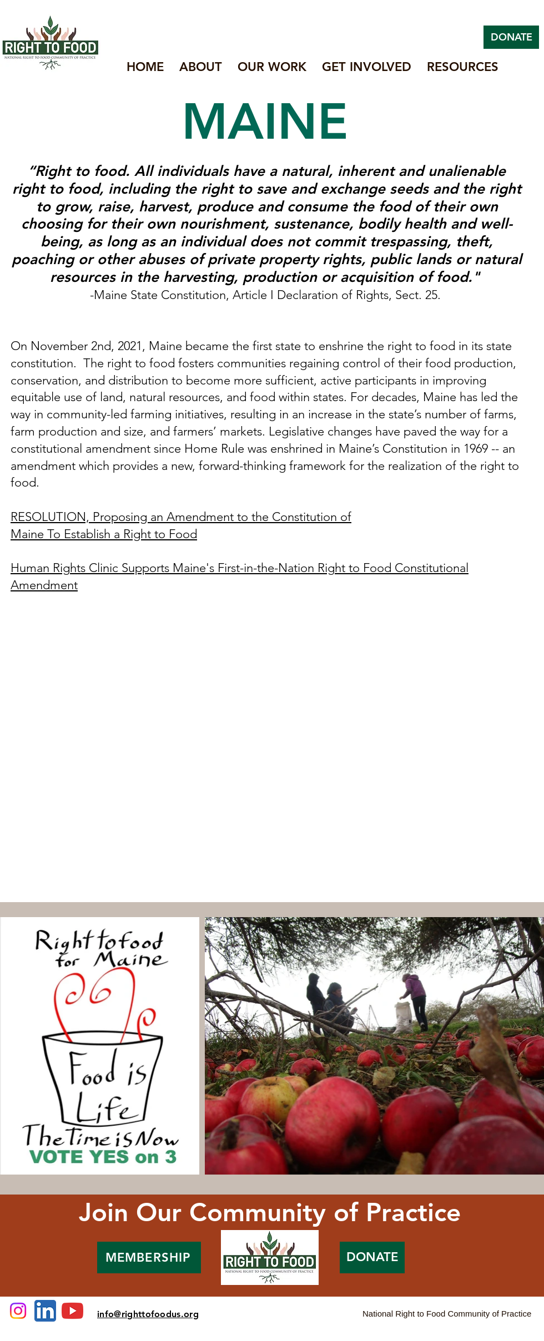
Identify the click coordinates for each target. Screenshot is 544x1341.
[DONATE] (511, 37)
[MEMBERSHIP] (149, 1257)
